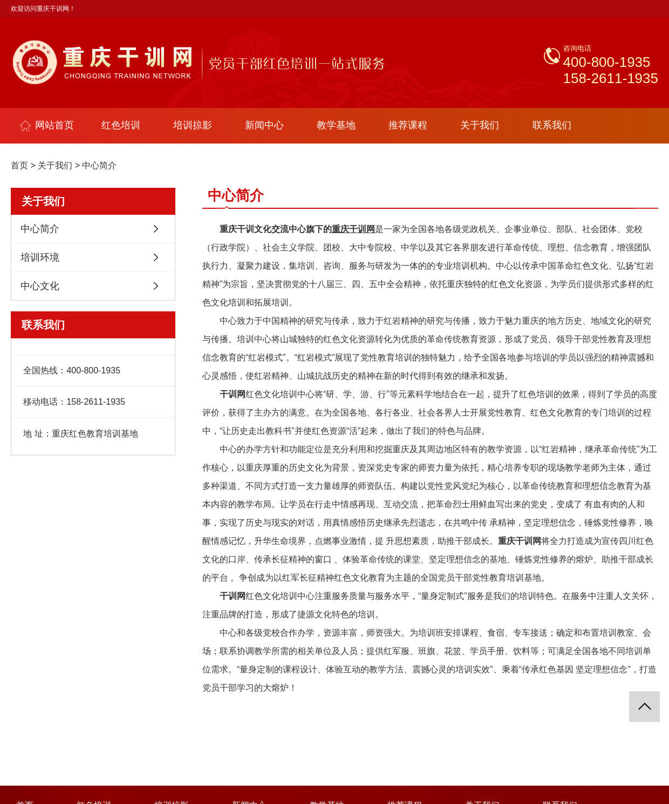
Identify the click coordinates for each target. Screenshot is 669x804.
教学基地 (336, 125)
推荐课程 (407, 125)
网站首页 (47, 125)
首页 (19, 165)
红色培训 (120, 125)
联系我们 (552, 125)
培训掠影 (192, 125)
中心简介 (99, 165)
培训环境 (40, 257)
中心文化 (40, 286)
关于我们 (479, 125)
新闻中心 (264, 125)
